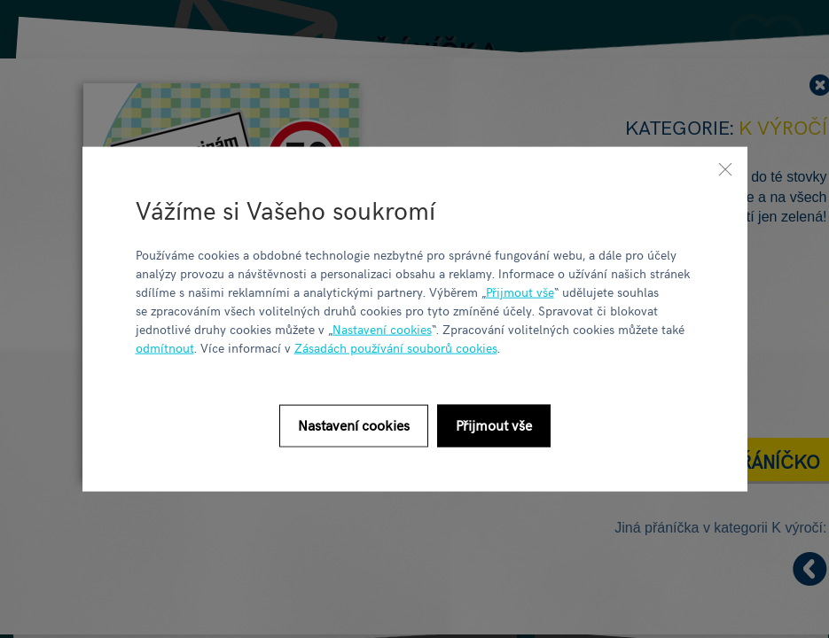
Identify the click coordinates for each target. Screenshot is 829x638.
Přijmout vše (520, 291)
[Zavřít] (725, 169)
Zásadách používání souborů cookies (395, 346)
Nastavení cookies (382, 328)
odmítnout (165, 346)
